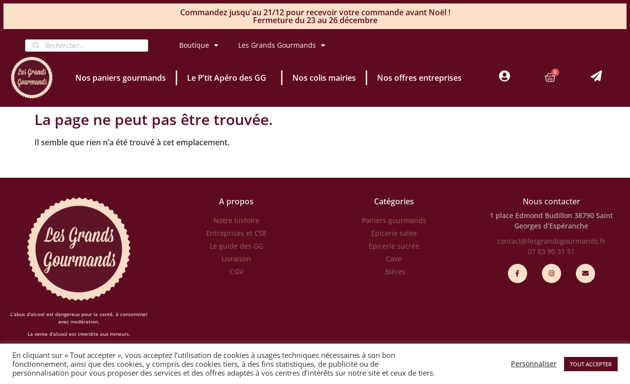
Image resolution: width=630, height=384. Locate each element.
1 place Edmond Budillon (531, 215)
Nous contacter (551, 201)
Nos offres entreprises (419, 77)
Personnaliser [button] (534, 363)
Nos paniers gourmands (120, 77)
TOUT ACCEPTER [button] (591, 364)
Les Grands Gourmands (281, 45)
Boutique (199, 45)
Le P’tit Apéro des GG (229, 77)
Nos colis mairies (324, 77)
